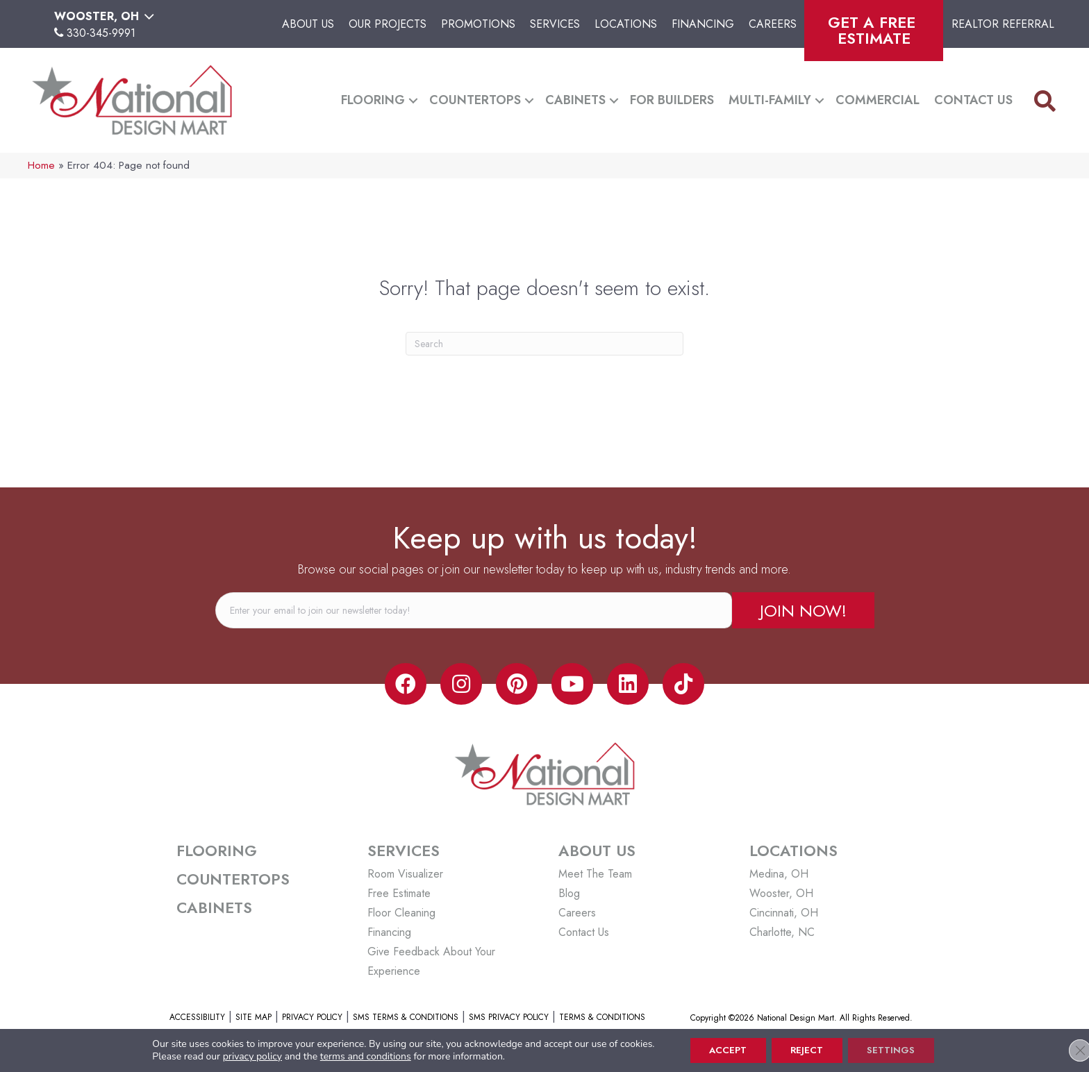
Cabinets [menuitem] (575, 100)
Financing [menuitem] (703, 24)
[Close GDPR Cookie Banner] (1066, 1049)
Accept (723, 1050)
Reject (807, 1050)
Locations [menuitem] (626, 24)
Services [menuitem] (555, 24)
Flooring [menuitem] (373, 100)
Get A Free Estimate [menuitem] (874, 30)
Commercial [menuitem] (878, 100)
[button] (413, 100)
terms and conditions (357, 1055)
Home (41, 165)
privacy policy (244, 1055)
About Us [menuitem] (308, 24)
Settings (896, 1050)
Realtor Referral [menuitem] (1002, 24)
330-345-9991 (101, 33)
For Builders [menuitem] (672, 100)
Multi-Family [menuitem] (770, 100)
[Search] (544, 343)
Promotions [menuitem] (478, 24)
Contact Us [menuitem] (973, 100)
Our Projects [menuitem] (387, 24)
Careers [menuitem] (773, 24)
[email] (473, 610)
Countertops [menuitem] (475, 100)
